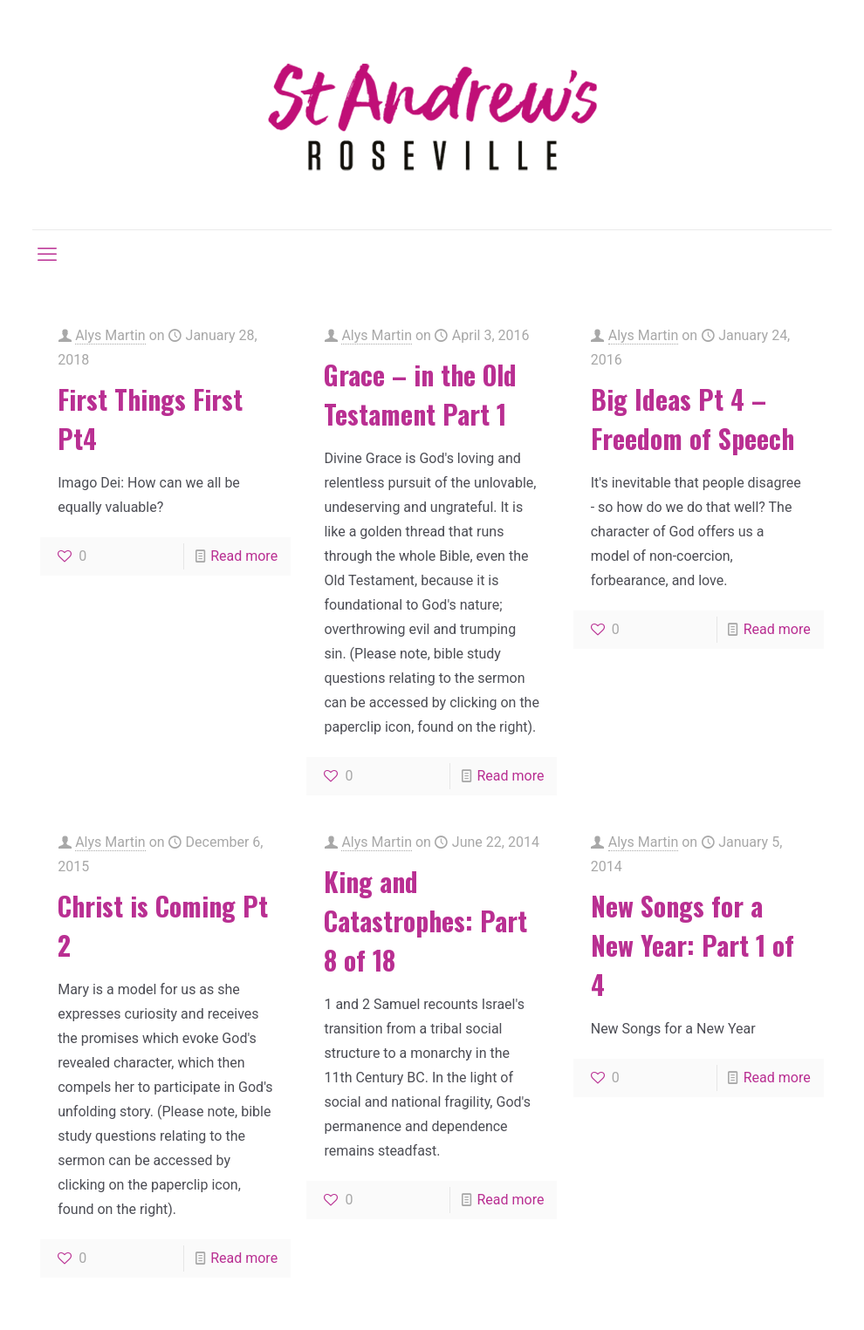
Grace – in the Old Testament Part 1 (420, 394)
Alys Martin (110, 335)
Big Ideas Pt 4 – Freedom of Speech (692, 418)
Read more (244, 556)
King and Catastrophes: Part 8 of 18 (425, 920)
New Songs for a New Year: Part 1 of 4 (692, 945)
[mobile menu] (47, 254)
